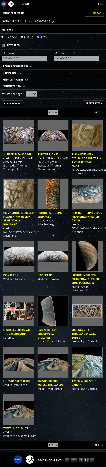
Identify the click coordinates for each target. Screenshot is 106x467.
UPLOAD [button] (96, 13)
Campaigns (10, 73)
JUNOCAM (11, 37)
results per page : (12, 94)
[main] (53, 233)
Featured (13, 45)
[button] (39, 21)
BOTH (43, 37)
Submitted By (12, 86)
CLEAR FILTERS (12, 103)
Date (8, 53)
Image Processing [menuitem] (13, 13)
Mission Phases (13, 79)
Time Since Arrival (50, 460)
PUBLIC (28, 37)
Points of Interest (15, 66)
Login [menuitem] (99, 4)
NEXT (96, 111)
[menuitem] (23, 4)
